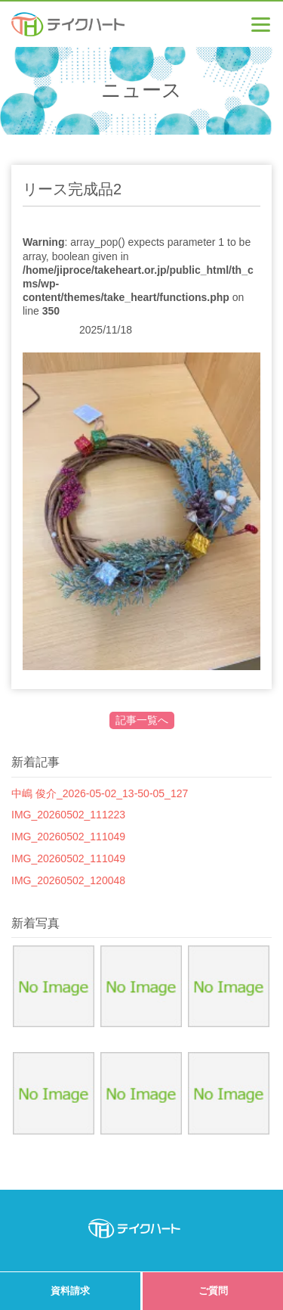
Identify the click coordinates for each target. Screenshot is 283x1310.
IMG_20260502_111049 (68, 836)
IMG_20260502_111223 (68, 815)
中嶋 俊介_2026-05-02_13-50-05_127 (99, 793)
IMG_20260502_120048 (68, 880)
